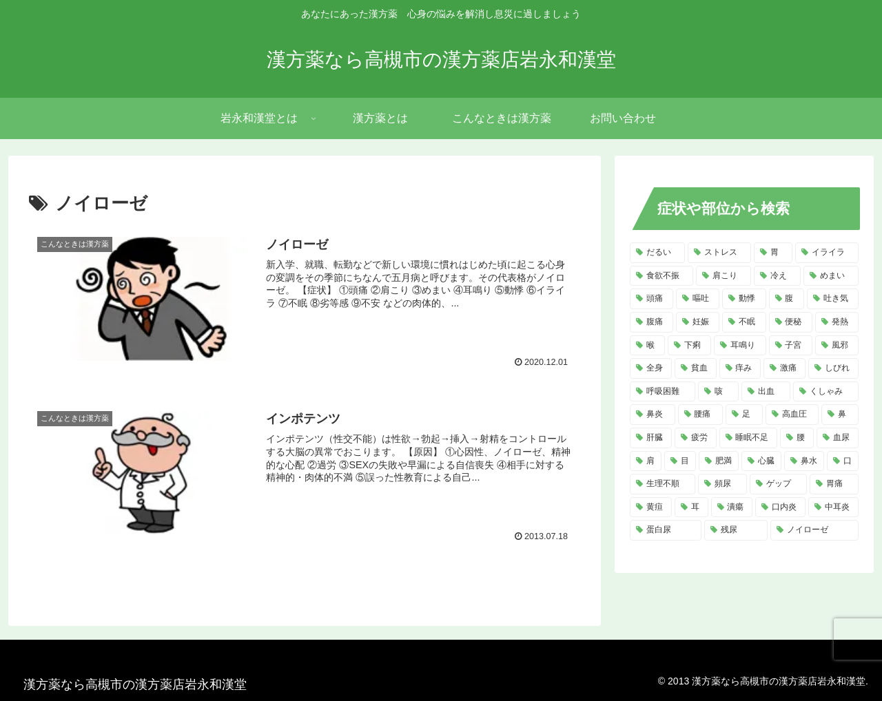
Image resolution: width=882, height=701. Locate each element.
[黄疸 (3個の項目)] (651, 507)
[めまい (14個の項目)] (831, 276)
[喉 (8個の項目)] (647, 345)
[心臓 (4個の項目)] (761, 461)
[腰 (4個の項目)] (797, 438)
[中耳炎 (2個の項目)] (833, 507)
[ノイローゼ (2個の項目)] (814, 530)
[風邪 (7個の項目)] (837, 345)
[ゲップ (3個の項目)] (778, 484)
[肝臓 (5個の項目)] (651, 438)
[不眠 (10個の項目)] (744, 322)
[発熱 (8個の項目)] (837, 322)
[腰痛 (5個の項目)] (701, 414)
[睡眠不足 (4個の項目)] (748, 438)
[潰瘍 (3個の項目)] (732, 507)
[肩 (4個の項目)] (646, 461)
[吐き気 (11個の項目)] (833, 299)
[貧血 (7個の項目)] (696, 368)
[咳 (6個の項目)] (718, 391)
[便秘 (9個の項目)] (790, 322)
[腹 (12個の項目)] (786, 299)
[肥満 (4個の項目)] (719, 461)
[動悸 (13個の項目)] (744, 299)
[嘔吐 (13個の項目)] (697, 299)
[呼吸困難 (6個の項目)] (662, 391)
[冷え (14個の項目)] (777, 276)
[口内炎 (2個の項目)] (780, 507)
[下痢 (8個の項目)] (689, 345)
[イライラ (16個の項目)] (827, 252)
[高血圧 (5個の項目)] (792, 414)
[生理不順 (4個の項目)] (662, 484)
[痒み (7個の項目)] (740, 368)
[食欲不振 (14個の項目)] (661, 276)
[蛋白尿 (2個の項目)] (665, 530)
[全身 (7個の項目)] (651, 368)
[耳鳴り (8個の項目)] (740, 345)
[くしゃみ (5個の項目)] (826, 391)
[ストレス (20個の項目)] (719, 252)
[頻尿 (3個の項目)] (722, 484)
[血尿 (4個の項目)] (838, 438)
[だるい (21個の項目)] (657, 252)
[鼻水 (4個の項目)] (804, 461)
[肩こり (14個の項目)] (723, 276)
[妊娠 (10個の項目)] (697, 322)
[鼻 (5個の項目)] (840, 414)
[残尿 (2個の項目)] (736, 530)
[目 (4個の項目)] (680, 461)
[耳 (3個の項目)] (691, 507)
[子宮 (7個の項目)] (790, 345)
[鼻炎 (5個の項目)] (652, 414)
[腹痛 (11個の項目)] (651, 322)
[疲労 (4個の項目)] (696, 438)
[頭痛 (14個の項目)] (651, 299)
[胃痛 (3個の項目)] (834, 484)
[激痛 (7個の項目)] (784, 368)
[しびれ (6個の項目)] (833, 368)
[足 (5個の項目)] (744, 414)
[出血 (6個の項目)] (765, 391)
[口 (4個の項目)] (843, 461)
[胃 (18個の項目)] (773, 252)
